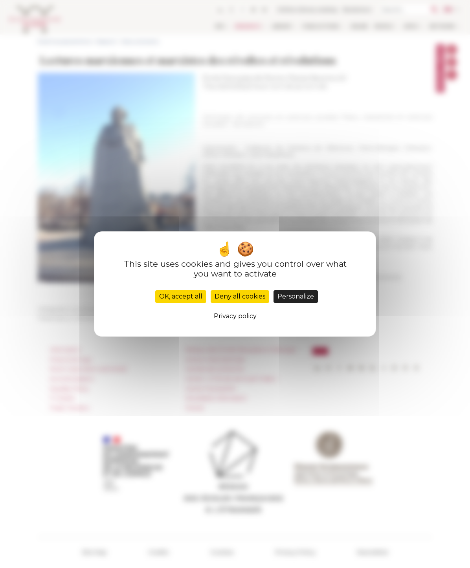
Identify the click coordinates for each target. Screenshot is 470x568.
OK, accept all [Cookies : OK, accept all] (180, 296)
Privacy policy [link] (235, 316)
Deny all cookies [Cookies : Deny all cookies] (240, 296)
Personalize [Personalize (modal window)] (295, 296)
